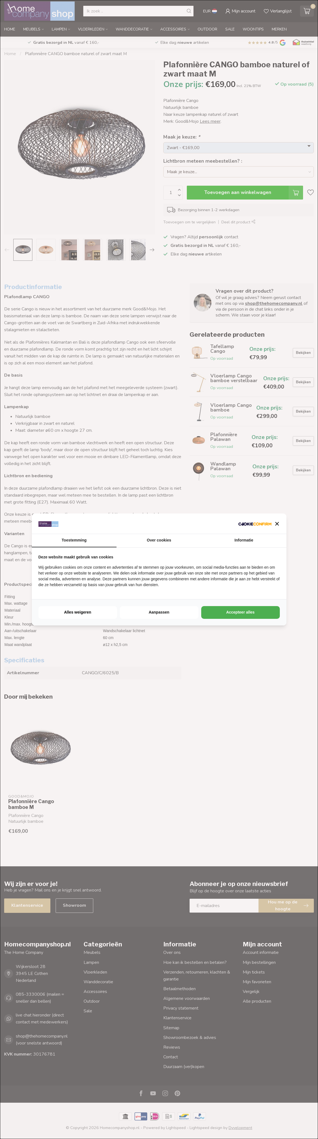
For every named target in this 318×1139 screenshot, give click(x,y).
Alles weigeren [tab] (77, 612)
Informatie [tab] (243, 540)
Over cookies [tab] (159, 540)
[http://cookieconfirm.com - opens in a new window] (255, 523)
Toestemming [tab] (74, 540)
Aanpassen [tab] (159, 612)
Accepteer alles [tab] (240, 612)
